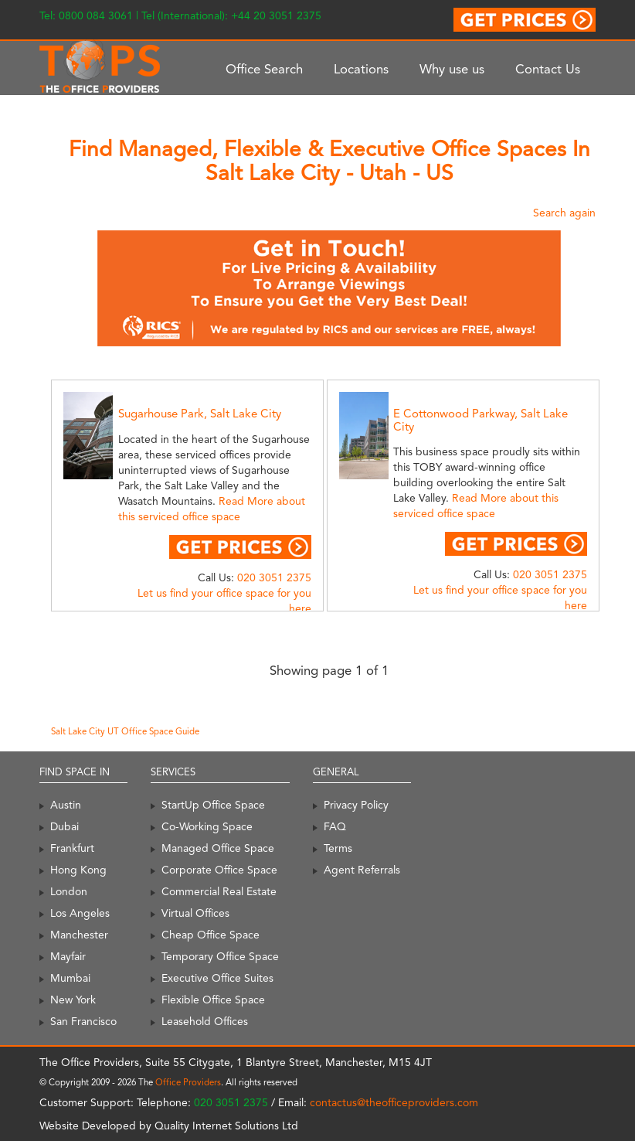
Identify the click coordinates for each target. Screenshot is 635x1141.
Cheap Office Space (210, 934)
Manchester (79, 934)
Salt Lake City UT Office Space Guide (125, 731)
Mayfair (68, 956)
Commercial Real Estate (219, 891)
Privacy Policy (356, 805)
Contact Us (547, 69)
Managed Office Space (217, 848)
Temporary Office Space (220, 956)
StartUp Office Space (213, 805)
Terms (338, 848)
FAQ (335, 826)
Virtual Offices (195, 913)
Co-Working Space (207, 826)
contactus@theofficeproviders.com (394, 1102)
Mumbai (70, 978)
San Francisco (83, 1021)
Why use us (451, 69)
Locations (361, 69)
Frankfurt (72, 848)
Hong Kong (78, 869)
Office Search (264, 69)
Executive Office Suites (217, 978)
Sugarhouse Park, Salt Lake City (199, 414)
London (68, 891)
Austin (65, 805)
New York (73, 999)
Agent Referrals (362, 869)
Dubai (64, 826)
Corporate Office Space (219, 869)
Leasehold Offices (204, 1021)
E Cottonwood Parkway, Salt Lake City (480, 420)
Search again (564, 212)
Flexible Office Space (213, 999)
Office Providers (188, 1082)
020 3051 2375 (274, 577)
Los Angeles (80, 913)
